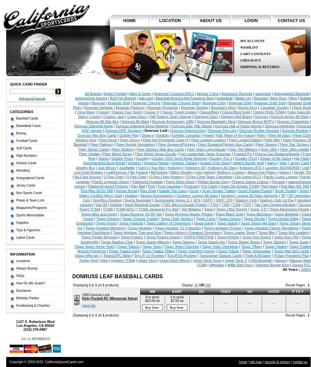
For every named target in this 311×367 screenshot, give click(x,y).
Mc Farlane (139, 172)
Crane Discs (137, 117)
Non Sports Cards (29, 193)
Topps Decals (254, 219)
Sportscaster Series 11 (172, 200)
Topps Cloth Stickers (177, 219)
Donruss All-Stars (135, 121)
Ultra (104, 260)
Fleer (261, 135)
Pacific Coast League (281, 177)
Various (280, 260)
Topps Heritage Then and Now (137, 233)
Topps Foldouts (131, 223)
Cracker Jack (113, 117)
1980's (306, 269)
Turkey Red (88, 260)
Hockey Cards (26, 163)
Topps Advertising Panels (289, 209)
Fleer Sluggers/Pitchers (176, 144)
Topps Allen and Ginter (99, 214)
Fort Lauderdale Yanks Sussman (205, 154)
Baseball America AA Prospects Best (185, 98)
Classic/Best (209, 112)
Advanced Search (32, 98)
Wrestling (23, 170)
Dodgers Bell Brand (236, 117)
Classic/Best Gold (236, 112)
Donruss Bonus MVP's (256, 121)
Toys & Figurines (28, 230)
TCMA (108, 209)
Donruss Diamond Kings (94, 126)
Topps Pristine (228, 237)
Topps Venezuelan (256, 251)
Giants (103, 158)
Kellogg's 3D (195, 168)
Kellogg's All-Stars (222, 168)
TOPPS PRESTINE (198, 237)
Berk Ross (278, 98)
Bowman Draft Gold (269, 103)
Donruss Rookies (295, 130)
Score (194, 191)
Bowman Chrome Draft (181, 103)
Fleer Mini (272, 140)
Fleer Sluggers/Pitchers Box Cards (225, 144)
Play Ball (138, 186)
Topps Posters (132, 237)
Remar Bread (126, 191)
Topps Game (204, 223)
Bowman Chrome (147, 103)
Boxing (21, 133)
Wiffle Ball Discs (240, 265)
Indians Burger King (248, 163)
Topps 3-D (258, 209)
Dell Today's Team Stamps (170, 117)
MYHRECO (41, 339)
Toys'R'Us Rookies (182, 256)
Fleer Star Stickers (294, 144)
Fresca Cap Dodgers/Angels (277, 154)
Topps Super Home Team (95, 246)
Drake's (147, 135)
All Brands (93, 94)
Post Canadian (169, 186)
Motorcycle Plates (262, 172)
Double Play (128, 135)
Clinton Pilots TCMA (269, 112)
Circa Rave (85, 112)
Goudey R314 (246, 158)
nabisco (285, 172)
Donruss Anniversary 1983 (173, 121)
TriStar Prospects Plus (291, 256)
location (170, 20)
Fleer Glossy (130, 140)
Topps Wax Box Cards (291, 251)
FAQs (20, 276)
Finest (208, 135)
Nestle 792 (302, 172)
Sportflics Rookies (107, 200)
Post (151, 186)
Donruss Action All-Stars (290, 117)
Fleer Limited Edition (245, 140)
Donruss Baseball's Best (216, 121)
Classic (103, 112)
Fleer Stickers (123, 149)
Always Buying (26, 268)
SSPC (208, 200)
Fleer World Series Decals (155, 154)
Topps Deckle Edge (283, 219)
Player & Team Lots (30, 200)
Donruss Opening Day (187, 130)
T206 (236, 205)
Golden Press (122, 158)
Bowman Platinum (130, 107)
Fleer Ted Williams (242, 149)
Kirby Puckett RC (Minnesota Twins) (110, 298)
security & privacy (277, 362)
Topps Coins (206, 219)
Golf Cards (24, 148)
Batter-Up (243, 98)
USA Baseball (260, 260)
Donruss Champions (293, 121)
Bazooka (261, 98)
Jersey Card (299, 163)
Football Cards (26, 141)
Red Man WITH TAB (97, 191)
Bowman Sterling (194, 107)
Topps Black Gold (229, 214)
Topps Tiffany (251, 246)
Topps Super (299, 242)
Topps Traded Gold (124, 251)
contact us (291, 20)
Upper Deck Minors (175, 260)
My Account (252, 41)
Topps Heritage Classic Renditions (271, 228)
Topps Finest (106, 223)
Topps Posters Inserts (163, 237)
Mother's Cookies (231, 172)
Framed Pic (243, 154)
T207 (247, 205)
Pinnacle (278, 182)
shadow (131, 196)
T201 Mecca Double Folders (184, 205)
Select (304, 191)
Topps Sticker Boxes (244, 242)
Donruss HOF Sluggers (123, 130)
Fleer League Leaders (208, 140)
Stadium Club (246, 200)
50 (196, 285)
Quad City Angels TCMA (239, 186)
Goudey (142, 158)
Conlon (95, 117)
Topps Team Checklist (181, 246)
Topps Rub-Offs (286, 237)
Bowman (98, 103)
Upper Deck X (236, 260)
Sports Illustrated (138, 200)
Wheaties (216, 265)
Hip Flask (301, 158)
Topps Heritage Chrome (222, 228)
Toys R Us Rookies (149, 256)
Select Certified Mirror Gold (100, 196)
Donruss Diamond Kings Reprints (142, 126)
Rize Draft (148, 191)
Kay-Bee (158, 168)
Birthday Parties (27, 298)
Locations (23, 261)
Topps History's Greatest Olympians (192, 233)
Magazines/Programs (31, 208)
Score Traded (285, 191)
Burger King (247, 107)
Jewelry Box (85, 168)
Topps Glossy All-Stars (258, 223)
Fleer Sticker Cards (93, 149)
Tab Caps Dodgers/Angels (275, 205)
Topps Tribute (228, 251)
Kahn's (143, 168)
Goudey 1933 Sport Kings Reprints (179, 158)
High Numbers (26, 155)
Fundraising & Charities (33, 305)
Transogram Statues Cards (220, 256)
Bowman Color (214, 103)
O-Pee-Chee (136, 177)
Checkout (250, 60)
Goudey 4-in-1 (220, 158)
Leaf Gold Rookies (88, 172)
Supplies (22, 222)
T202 (214, 205)
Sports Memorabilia (30, 215)
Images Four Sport (215, 163)
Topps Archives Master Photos (188, 214)
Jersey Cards (25, 185)
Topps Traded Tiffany (158, 251)
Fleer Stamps (266, 144)
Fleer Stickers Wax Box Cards (160, 149)
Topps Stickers (274, 242)
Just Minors (107, 168)
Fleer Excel (108, 140)
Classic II (151, 112)
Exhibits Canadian (186, 135)
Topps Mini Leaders (293, 233)
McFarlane (159, 172)
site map (256, 362)
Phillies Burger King (213, 182)
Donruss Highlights (280, 126)
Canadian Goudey (274, 107)
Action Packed (115, 94)
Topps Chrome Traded (140, 219)
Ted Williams (191, 209)
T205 (225, 205)
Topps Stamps (183, 242)
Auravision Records (236, 94)
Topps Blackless (259, 214)
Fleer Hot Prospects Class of (165, 140)
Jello (283, 163)
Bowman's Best (223, 107)
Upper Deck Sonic (207, 260)
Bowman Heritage (99, 107)
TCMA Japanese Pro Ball (158, 209)
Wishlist (249, 47)
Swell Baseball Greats (142, 205)
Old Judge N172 (248, 177)
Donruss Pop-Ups (222, 130)
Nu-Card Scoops (88, 177)
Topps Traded (276, 246)
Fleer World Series (117, 154)
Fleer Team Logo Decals (206, 149)
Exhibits (162, 135)
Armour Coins (208, 94)
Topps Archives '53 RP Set (141, 214)
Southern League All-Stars (197, 196)
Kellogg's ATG (251, 168)
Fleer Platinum (101, 144)
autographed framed (91, 98)
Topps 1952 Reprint (231, 209)
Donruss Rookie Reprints (259, 130)
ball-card (146, 98)
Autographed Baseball (291, 94)
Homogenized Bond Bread (104, 163)
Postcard (191, 186)
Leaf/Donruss (116, 172)
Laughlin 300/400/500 (282, 168)
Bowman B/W (119, 103)
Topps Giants (227, 223)
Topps (208, 209)
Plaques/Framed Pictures (108, 186)
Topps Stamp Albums (152, 242)
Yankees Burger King (272, 265)
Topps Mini (266, 233)
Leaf (305, 168)
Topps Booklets (286, 214)
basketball (225, 98)
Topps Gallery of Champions (168, 223)
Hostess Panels (156, 163)
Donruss (261, 117)
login (251, 20)
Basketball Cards (28, 126)
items (298, 44)
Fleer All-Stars (279, 135)
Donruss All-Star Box (102, 121)
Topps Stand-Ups (211, 242)
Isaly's (272, 163)
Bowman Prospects (163, 107)
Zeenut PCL (301, 265)
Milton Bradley (182, 172)
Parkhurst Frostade (147, 182)
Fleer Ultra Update (294, 149)
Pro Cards (209, 186)
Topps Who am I (88, 256)
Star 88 (101, 205)
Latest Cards (25, 237)
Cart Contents (255, 54)
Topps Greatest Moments (105, 228)
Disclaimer (23, 290)
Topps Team (151, 246)
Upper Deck (147, 260)
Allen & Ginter (140, 94)
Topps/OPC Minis (117, 256)
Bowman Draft (240, 103)
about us (211, 20)
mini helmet (205, 172)
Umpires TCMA (123, 260)
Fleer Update (89, 154)
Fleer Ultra (268, 149)
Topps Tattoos (128, 246)
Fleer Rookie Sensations (135, 144)
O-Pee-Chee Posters (165, 177)
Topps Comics (229, 219)
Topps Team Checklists (220, 246)
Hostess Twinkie (184, 163)
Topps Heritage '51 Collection (178, 228)
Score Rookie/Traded (255, 191)
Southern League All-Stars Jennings (249, 196)
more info (89, 305)
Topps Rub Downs (256, 237)
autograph (263, 94)
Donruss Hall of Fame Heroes (238, 126)
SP (283, 196)
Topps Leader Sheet (239, 233)
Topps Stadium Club (117, 242)
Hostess (134, 163)
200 (208, 285)
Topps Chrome (108, 219)
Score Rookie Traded (218, 191)
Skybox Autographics (156, 196)
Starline (116, 205)
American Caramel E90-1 (174, 94)
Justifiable (127, 168)
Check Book (301, 107)
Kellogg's (175, 168)
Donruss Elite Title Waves (192, 126)
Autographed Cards (30, 178)
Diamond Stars (206, 117)
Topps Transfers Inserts (196, 251)
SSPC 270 (224, 200)
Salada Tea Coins (173, 191)
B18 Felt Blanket (123, 98)
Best (293, 98)
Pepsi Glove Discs (180, 182)
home (129, 20)
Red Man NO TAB (295, 186)
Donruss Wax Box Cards (97, 135)
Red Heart (269, 186)
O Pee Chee (114, 177)
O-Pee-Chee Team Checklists (209, 177)
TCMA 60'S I (126, 209)
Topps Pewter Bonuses (99, 237)
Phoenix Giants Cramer (250, 182)
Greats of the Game (276, 158)
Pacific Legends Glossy (110, 182)
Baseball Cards (27, 118)
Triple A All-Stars (258, 256)
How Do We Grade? (30, 283)
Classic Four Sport (126, 112)
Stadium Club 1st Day (277, 200)
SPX (196, 200)
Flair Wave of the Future (235, 135)
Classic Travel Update (178, 112)
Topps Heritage (140, 228)
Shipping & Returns (259, 67)
